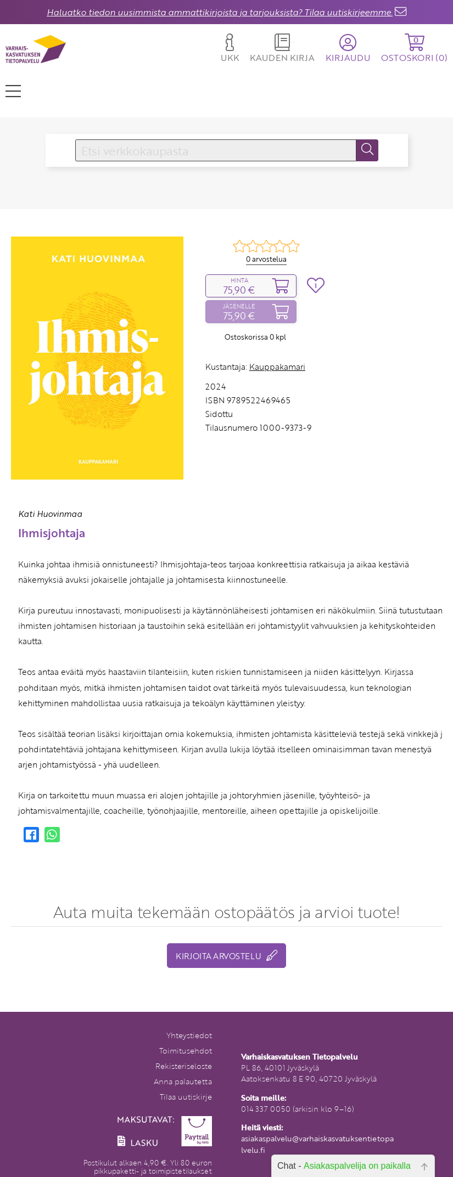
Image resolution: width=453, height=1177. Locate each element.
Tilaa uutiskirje (186, 1096)
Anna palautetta (183, 1081)
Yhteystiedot (189, 1035)
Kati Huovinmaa (50, 514)
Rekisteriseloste (183, 1066)
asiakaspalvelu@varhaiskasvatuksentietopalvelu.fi (317, 1144)
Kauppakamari (277, 367)
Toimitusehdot (185, 1050)
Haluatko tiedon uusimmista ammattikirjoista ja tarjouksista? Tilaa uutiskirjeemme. (220, 12)
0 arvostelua (266, 259)
